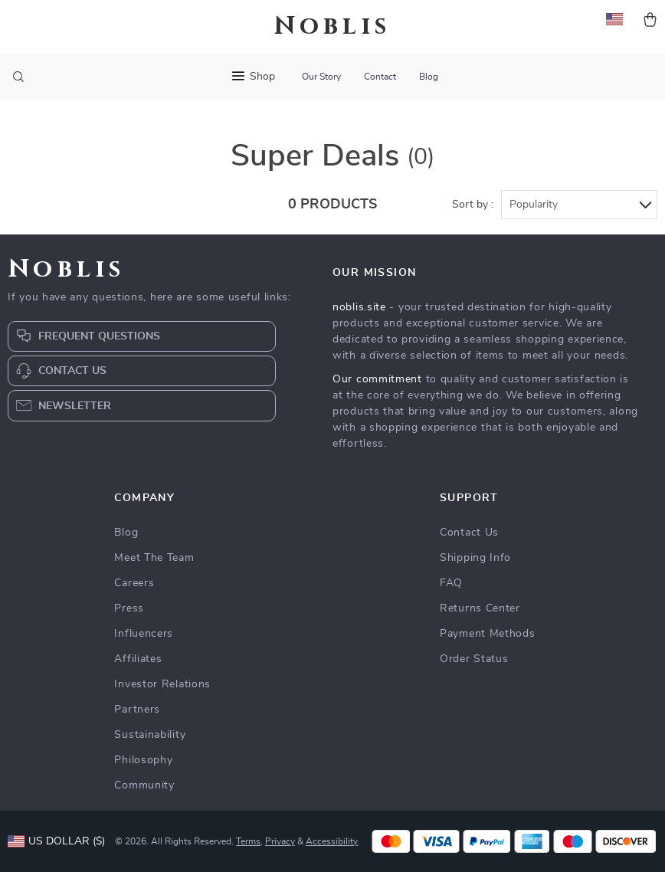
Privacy (280, 841)
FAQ (451, 583)
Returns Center (480, 608)
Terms (248, 841)
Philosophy (143, 760)
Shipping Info (475, 557)
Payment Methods (488, 633)
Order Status (474, 659)
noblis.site (359, 307)
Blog (428, 76)
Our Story (321, 76)
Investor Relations (162, 684)
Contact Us (469, 532)
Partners (137, 709)
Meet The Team (154, 557)
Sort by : (472, 204)
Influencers (143, 633)
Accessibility (332, 841)
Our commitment (377, 379)
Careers (134, 583)
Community (144, 785)
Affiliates (138, 659)
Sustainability (149, 734)
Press (129, 608)
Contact (380, 76)
